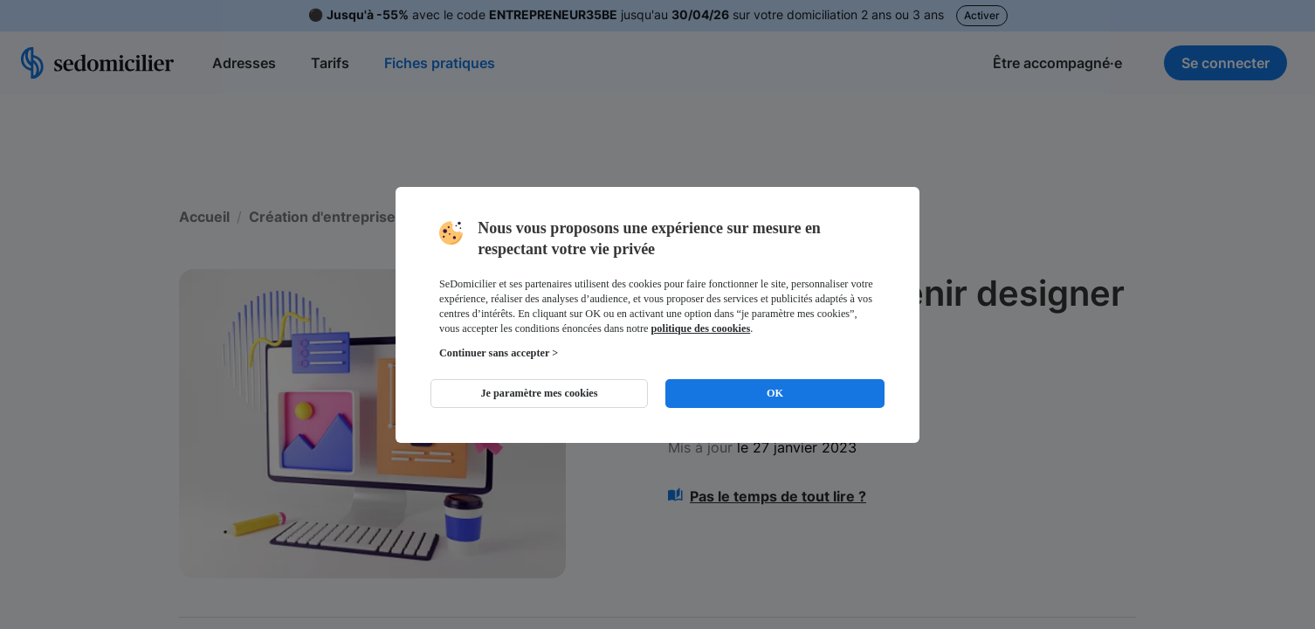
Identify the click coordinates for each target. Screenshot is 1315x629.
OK (775, 393)
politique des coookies (701, 328)
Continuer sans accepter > (498, 353)
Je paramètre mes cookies (538, 393)
